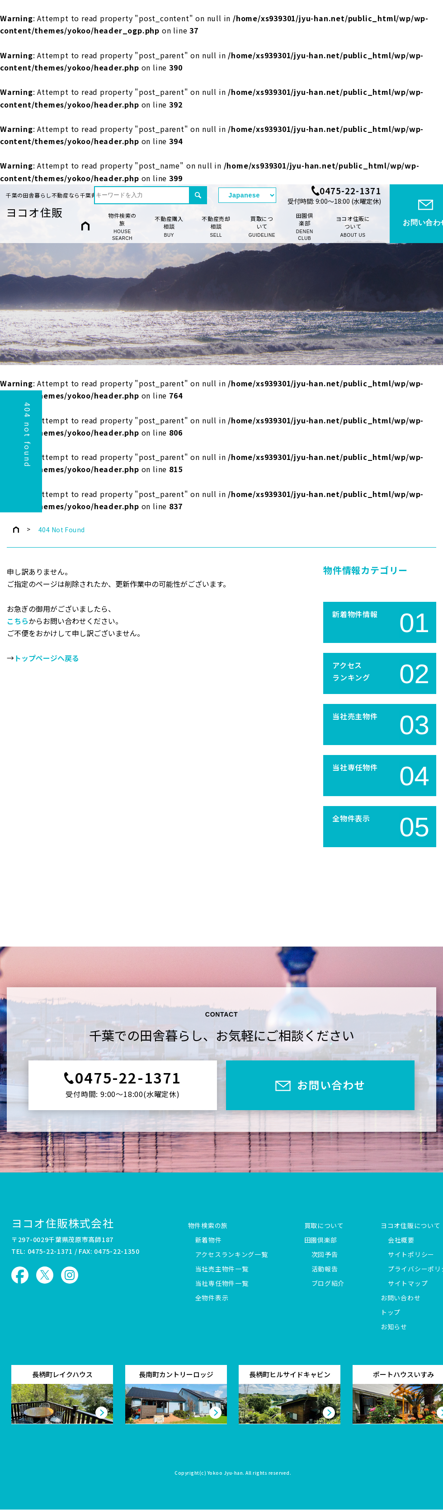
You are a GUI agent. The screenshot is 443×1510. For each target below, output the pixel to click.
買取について (262, 227)
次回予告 (324, 1254)
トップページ (16, 529)
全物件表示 (212, 1298)
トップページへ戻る (46, 658)
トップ (391, 1312)
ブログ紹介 (328, 1283)
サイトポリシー (411, 1254)
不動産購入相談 (169, 227)
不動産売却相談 (216, 227)
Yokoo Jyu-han (225, 1473)
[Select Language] (247, 195)
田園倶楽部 (304, 226)
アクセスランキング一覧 (231, 1254)
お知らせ (394, 1327)
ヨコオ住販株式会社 (62, 1223)
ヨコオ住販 (34, 212)
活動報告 (324, 1269)
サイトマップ (408, 1283)
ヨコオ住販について (353, 227)
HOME (85, 226)
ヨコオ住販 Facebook (19, 1275)
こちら (17, 621)
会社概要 (401, 1240)
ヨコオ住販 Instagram (69, 1275)
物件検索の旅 (122, 226)
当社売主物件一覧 (222, 1269)
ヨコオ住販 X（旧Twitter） (44, 1275)
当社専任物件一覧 (222, 1283)
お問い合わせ (400, 1298)
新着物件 (208, 1240)
